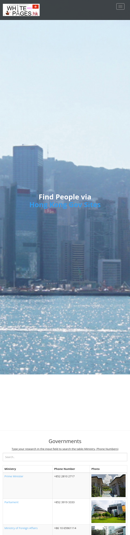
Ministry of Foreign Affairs (21, 528)
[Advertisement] (65, 400)
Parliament (11, 502)
